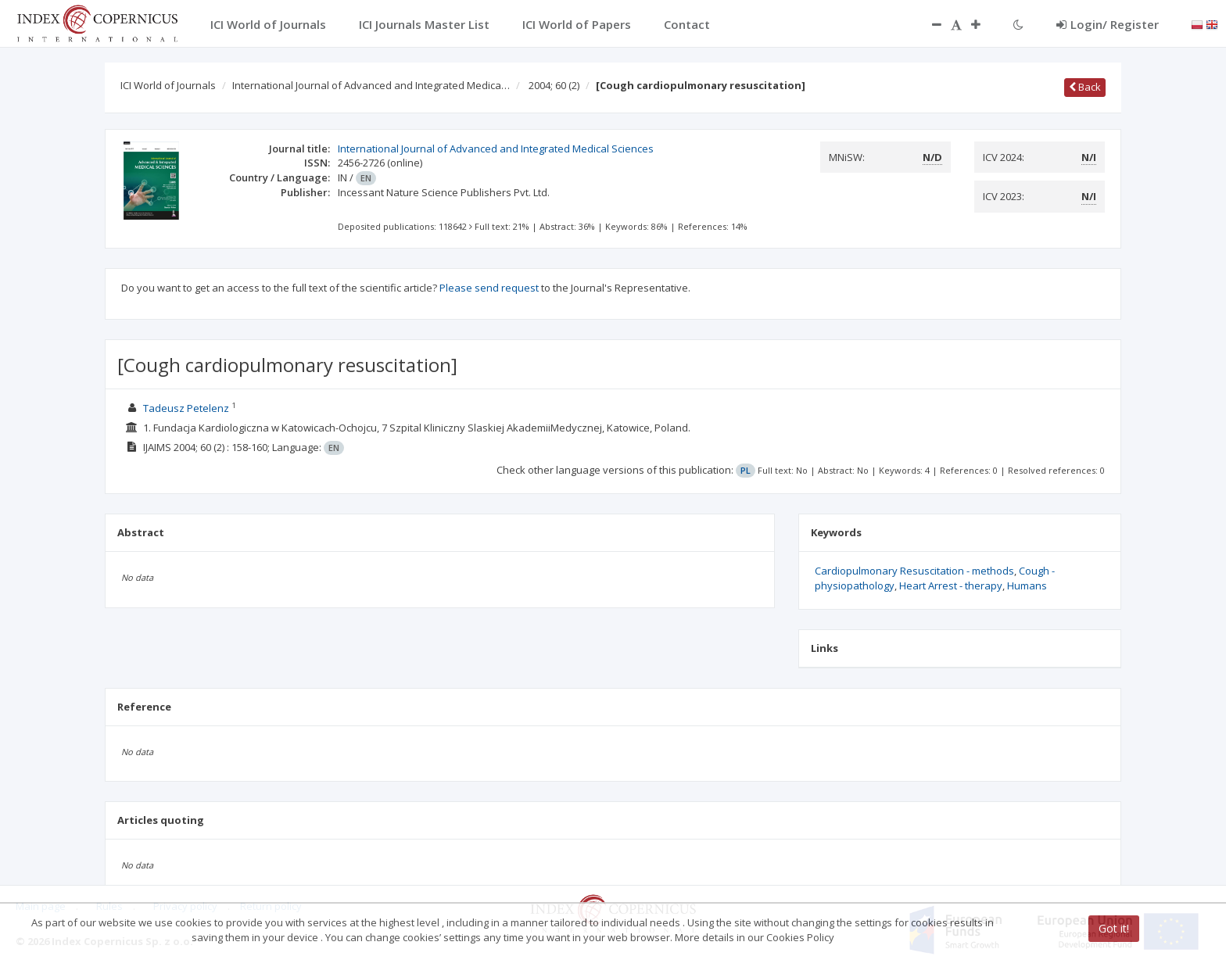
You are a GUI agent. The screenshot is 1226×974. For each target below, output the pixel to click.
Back (1085, 87)
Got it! (1114, 928)
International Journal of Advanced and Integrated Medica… (371, 85)
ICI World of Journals (168, 85)
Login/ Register (1107, 24)
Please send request (489, 288)
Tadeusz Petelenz (186, 408)
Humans (1027, 585)
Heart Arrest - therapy (950, 585)
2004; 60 (554, 85)
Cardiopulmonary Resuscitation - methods (914, 571)
